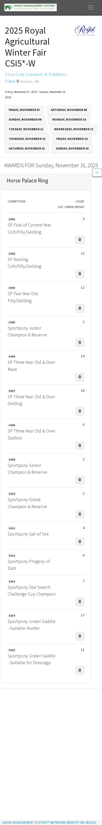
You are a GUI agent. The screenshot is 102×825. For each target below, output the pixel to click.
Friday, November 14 (71, 139)
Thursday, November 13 (27, 139)
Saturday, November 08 (69, 110)
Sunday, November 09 (25, 119)
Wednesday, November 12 (73, 129)
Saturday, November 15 (27, 148)
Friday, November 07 (24, 110)
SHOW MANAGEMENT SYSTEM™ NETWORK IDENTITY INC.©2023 (49, 822)
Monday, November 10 (69, 119)
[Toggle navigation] (91, 7)
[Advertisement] (49, 739)
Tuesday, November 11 (26, 129)
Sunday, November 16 (72, 148)
